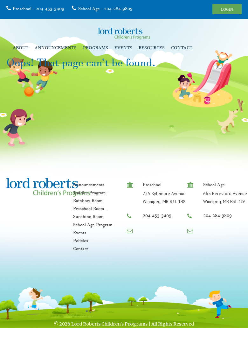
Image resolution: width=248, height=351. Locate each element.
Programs (95, 49)
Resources (152, 49)
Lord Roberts (124, 33)
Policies (80, 241)
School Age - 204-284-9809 (105, 9)
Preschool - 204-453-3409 (38, 9)
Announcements (56, 49)
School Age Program (92, 226)
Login (227, 10)
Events (123, 49)
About (20, 49)
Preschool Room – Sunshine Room (90, 213)
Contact (181, 49)
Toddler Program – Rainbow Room (91, 197)
